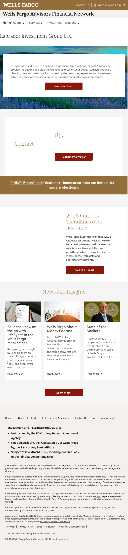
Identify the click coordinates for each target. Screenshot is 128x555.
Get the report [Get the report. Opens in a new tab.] (84, 269)
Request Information (74, 156)
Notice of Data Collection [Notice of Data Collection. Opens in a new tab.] (72, 526)
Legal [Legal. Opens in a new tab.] (39, 526)
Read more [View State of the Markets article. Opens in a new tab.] (94, 373)
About (18, 23)
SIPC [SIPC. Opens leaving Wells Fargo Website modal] (98, 496)
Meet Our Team (63, 86)
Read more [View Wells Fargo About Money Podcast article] (54, 373)
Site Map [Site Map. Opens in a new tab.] (10, 526)
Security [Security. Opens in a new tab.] (50, 526)
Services (35, 23)
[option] (22, 341)
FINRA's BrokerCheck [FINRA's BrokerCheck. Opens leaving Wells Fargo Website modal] (26, 183)
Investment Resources (63, 23)
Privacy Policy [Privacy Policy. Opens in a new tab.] (26, 526)
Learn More (63, 392)
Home (7, 23)
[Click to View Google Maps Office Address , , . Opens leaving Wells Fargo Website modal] (77, 139)
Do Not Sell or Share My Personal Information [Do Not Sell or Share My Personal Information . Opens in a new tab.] (31, 533)
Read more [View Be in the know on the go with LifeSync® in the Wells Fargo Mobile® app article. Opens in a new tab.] (14, 373)
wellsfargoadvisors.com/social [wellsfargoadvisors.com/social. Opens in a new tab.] (55, 521)
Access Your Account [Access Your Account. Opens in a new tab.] (111, 5)
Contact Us (81, 5)
